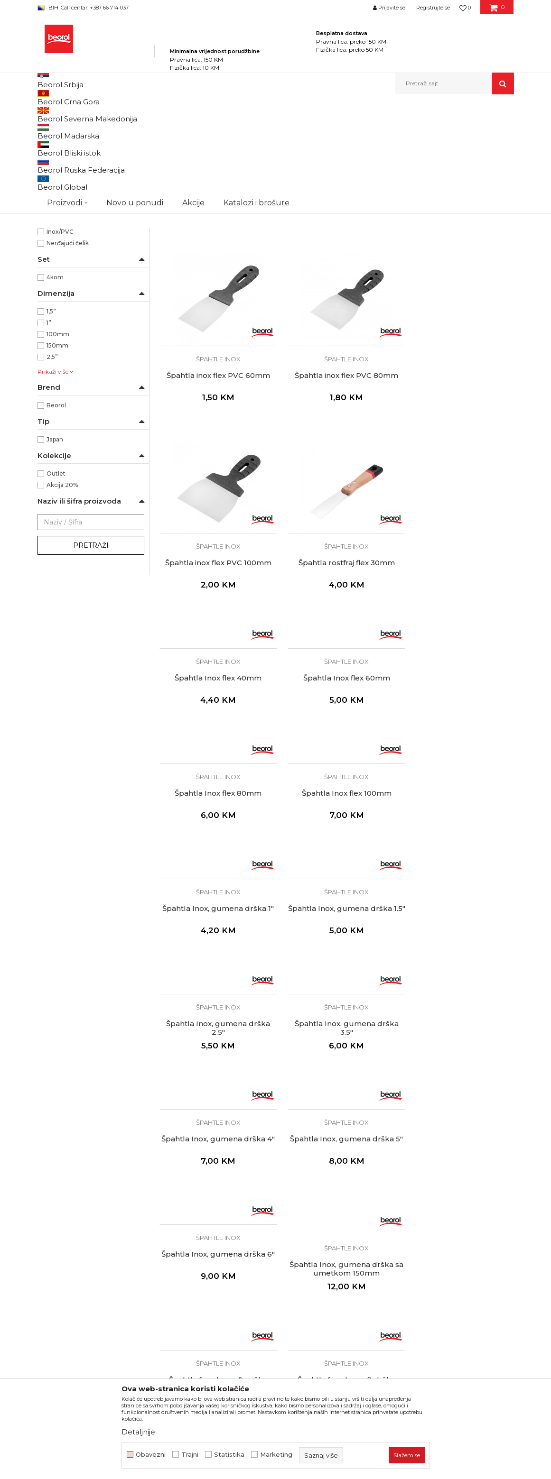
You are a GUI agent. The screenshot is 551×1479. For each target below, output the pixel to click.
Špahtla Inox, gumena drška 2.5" (215, 820)
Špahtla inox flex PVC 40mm (336, 289)
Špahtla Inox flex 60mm (336, 585)
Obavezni (151, 1454)
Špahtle (253, 114)
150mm (57, 454)
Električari (61, 212)
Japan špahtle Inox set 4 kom (214, 289)
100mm (58, 442)
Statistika (229, 1454)
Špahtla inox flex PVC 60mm (458, 289)
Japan (55, 547)
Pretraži (91, 654)
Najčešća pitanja (307, 1297)
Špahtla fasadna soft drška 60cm (336, 1061)
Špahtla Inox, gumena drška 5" (215, 935)
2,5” (52, 465)
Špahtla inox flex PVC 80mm (215, 470)
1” (49, 431)
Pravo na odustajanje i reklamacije (336, 1283)
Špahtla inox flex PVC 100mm (336, 470)
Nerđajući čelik (68, 351)
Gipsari (56, 235)
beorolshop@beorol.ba (108, 1235)
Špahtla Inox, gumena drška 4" (458, 820)
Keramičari (62, 257)
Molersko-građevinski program (193, 114)
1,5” (51, 419)
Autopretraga (230, 130)
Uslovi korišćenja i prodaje (322, 1244)
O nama (172, 1217)
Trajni (189, 1454)
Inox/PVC (60, 340)
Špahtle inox (61, 152)
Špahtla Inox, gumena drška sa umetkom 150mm (458, 946)
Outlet (56, 582)
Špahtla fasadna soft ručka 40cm (215, 1061)
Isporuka (294, 1270)
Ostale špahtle (62, 175)
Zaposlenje (177, 1230)
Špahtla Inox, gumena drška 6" (336, 935)
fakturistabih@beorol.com (88, 1303)
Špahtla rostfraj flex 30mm (458, 470)
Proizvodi (132, 114)
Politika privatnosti (310, 1217)
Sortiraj (274, 130)
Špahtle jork (58, 164)
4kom (55, 385)
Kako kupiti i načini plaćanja (325, 1257)
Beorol (56, 513)
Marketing (276, 1454)
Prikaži (412, 130)
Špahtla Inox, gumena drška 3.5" (336, 820)
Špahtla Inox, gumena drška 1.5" (458, 705)
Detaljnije (138, 1431)
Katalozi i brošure (187, 1257)
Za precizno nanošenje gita (86, 306)
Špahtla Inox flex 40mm (214, 585)
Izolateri (58, 246)
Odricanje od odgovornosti (324, 1230)
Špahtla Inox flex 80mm (457, 585)
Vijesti (168, 1244)
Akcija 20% (62, 593)
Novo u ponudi (134, 83)
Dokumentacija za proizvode (206, 1270)
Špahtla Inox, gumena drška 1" (336, 705)
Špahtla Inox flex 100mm (215, 701)
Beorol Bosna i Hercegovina (74, 114)
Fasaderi (59, 223)
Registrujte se (433, 7)
